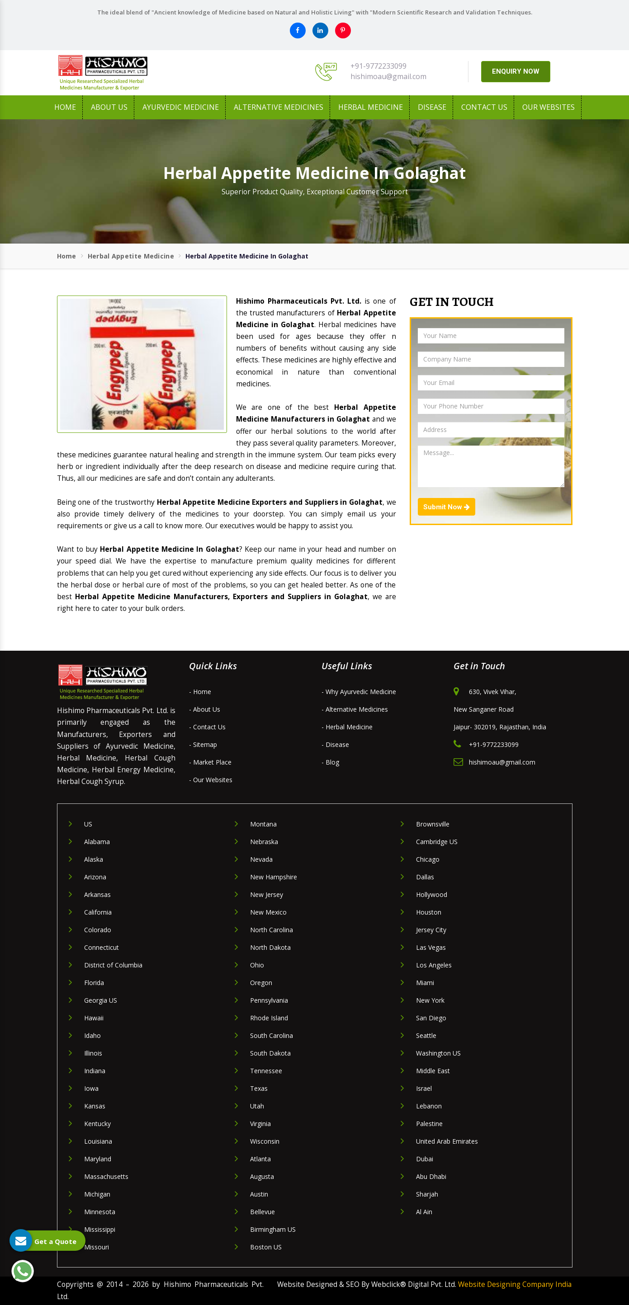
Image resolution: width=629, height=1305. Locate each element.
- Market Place (210, 762)
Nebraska (264, 841)
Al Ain (424, 1211)
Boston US (266, 1247)
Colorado (97, 929)
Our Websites (548, 107)
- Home (200, 691)
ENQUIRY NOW (515, 71)
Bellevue (262, 1211)
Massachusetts (106, 1176)
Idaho (92, 1035)
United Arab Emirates (447, 1141)
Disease (432, 107)
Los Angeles (434, 965)
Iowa (91, 1088)
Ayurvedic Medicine (180, 107)
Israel (424, 1088)
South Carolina (271, 1035)
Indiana (94, 1070)
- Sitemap (203, 744)
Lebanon (429, 1106)
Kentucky (97, 1123)
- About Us (204, 709)
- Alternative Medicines (355, 709)
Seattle (426, 1035)
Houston (428, 912)
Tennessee (266, 1070)
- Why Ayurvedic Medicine (359, 691)
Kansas (94, 1106)
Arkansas (97, 894)
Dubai (424, 1159)
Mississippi (99, 1229)
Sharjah (427, 1194)
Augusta (262, 1176)
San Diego (431, 1018)
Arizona (95, 877)
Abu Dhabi (431, 1176)
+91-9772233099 (378, 66)
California (98, 912)
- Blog (330, 762)
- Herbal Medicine (347, 727)
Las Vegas (431, 947)
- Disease (335, 744)
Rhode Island (269, 1018)
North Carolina (271, 929)
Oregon (261, 982)
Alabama (97, 841)
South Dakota (270, 1053)
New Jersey (266, 894)
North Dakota (270, 947)
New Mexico (268, 912)
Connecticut (101, 947)
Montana (263, 824)
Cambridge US (437, 841)
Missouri (96, 1247)
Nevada (261, 859)
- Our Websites (210, 779)
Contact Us (484, 107)
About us (109, 107)
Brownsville (432, 824)
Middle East (433, 1070)
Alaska (93, 859)
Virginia (260, 1123)
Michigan (97, 1194)
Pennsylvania (269, 1000)
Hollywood (431, 894)
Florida (94, 982)
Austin (259, 1194)
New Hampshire (273, 877)
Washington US (438, 1053)
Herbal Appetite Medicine (131, 256)
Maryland (97, 1159)
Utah (257, 1106)
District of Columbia (113, 965)
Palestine (429, 1123)
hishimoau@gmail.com (388, 76)
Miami (425, 982)
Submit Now (446, 507)
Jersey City (431, 929)
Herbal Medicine (370, 107)
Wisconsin (264, 1141)
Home (65, 107)
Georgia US (100, 1000)
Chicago (428, 859)
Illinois (93, 1053)
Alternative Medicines (278, 107)
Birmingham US (273, 1229)
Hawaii (94, 1018)
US (88, 824)
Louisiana (98, 1141)
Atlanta (260, 1159)
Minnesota (99, 1211)
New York (430, 1000)
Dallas (425, 877)
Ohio (257, 965)
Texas (259, 1088)
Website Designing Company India (515, 1284)
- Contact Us (207, 727)
